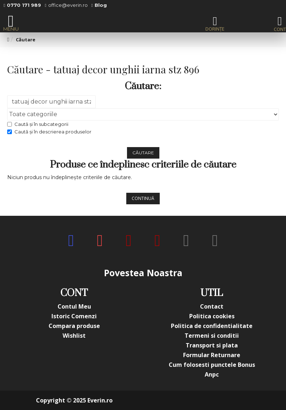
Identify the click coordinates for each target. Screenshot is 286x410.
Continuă (143, 198)
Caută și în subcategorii (37, 124)
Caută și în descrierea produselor (49, 132)
